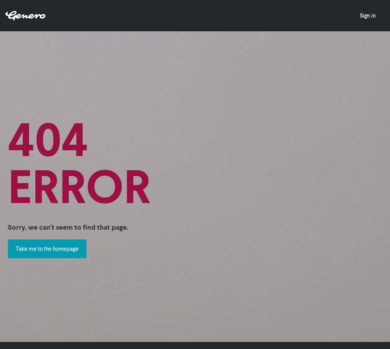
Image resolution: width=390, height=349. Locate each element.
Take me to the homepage (47, 248)
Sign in (368, 15)
